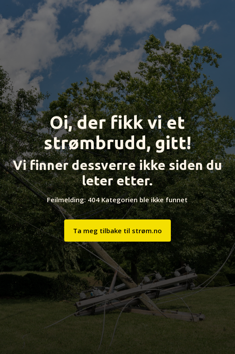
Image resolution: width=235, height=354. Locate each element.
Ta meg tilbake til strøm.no (117, 230)
